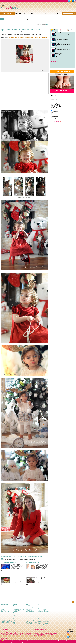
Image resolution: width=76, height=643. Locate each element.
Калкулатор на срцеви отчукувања (30, 621)
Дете (56, 35)
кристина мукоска (34, 37)
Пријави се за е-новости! (40, 24)
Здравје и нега (20, 19)
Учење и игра (12, 19)
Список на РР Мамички (43, 624)
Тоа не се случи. (55, 114)
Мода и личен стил (42, 609)
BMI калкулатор (29, 623)
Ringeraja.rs (54, 635)
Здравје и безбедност (30, 607)
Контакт (71, 629)
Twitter (70, 636)
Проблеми (15, 611)
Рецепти (8, 0)
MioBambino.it (57, 632)
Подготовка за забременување (4, 606)
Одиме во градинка (30, 611)
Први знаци (15, 605)
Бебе (44, 13)
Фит (25, 0)
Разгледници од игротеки (43, 611)
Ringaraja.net (59, 630)
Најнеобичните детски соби (8, 562)
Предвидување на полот (18, 609)
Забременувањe (20, 13)
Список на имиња (42, 620)
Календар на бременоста (18, 614)
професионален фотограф (21, 37)
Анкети (14, 622)
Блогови (7, 19)
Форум (61, 19)
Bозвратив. (54, 110)
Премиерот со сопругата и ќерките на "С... (36, 575)
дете (46, 37)
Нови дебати (54, 60)
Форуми (35, 0)
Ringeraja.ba (53, 634)
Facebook (71, 631)
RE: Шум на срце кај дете (65, 34)
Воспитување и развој (29, 19)
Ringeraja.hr (55, 633)
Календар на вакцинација (31, 612)
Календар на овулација (6, 620)
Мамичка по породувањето (29, 609)
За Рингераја (30, 0)
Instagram (71, 633)
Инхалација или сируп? (32, 562)
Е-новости (45, 0)
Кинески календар (5, 622)
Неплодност (3, 610)
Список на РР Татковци (43, 626)
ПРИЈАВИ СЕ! (66, 11)
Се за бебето (28, 605)
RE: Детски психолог (63, 39)
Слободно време (38, 19)
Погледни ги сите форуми (56, 62)
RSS (70, 634)
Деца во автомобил (54, 19)
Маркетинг (40, 0)
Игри (14, 623)
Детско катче (21, 0)
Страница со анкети (55, 121)
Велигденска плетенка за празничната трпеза (11, 575)
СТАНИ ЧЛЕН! (73, 11)
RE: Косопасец (62, 54)
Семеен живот (29, 610)
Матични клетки (16, 610)
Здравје (14, 607)
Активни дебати (54, 61)
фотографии (42, 37)
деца (28, 37)
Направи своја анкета (56, 123)
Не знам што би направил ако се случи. (55, 116)
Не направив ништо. (54, 112)
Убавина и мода (14, 0)
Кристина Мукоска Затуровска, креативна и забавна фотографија (15, 31)
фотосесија (11, 37)
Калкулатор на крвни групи (31, 622)
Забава (65, 19)
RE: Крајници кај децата (64, 44)
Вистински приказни (5, 611)
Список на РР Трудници (43, 623)
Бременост (32, 13)
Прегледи (15, 608)
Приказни (15, 612)
